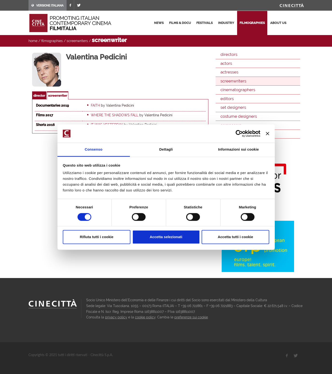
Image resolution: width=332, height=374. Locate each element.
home (32, 41)
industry (226, 23)
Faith (95, 105)
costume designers (238, 116)
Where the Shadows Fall (114, 115)
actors (226, 63)
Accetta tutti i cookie (235, 237)
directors (228, 54)
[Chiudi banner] (267, 133)
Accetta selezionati (166, 237)
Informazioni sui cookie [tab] (238, 149)
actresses (229, 72)
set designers (233, 107)
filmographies (252, 23)
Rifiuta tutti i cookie (96, 237)
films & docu (180, 23)
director (39, 95)
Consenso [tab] (93, 149)
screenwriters (77, 41)
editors (227, 98)
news (159, 23)
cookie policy (145, 317)
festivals (204, 23)
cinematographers (237, 89)
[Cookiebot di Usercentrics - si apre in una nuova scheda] (239, 133)
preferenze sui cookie (191, 317)
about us (278, 23)
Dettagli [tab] (166, 149)
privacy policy (116, 317)
